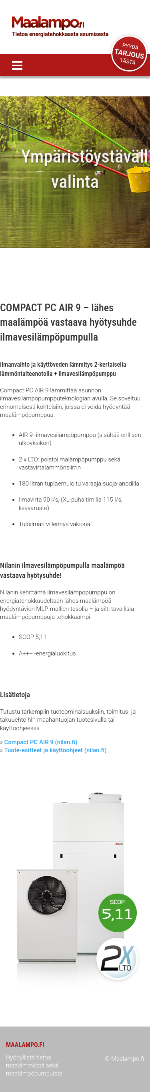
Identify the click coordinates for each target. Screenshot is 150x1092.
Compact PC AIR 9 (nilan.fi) (40, 742)
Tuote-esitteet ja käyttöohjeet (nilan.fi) (55, 750)
